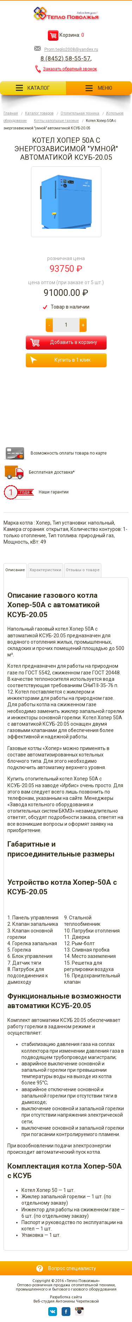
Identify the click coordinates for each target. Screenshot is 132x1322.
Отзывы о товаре (83, 570)
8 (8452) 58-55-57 (65, 58)
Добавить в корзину (63, 342)
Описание (15, 570)
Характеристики (45, 570)
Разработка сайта (66, 1297)
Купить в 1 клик (60, 360)
